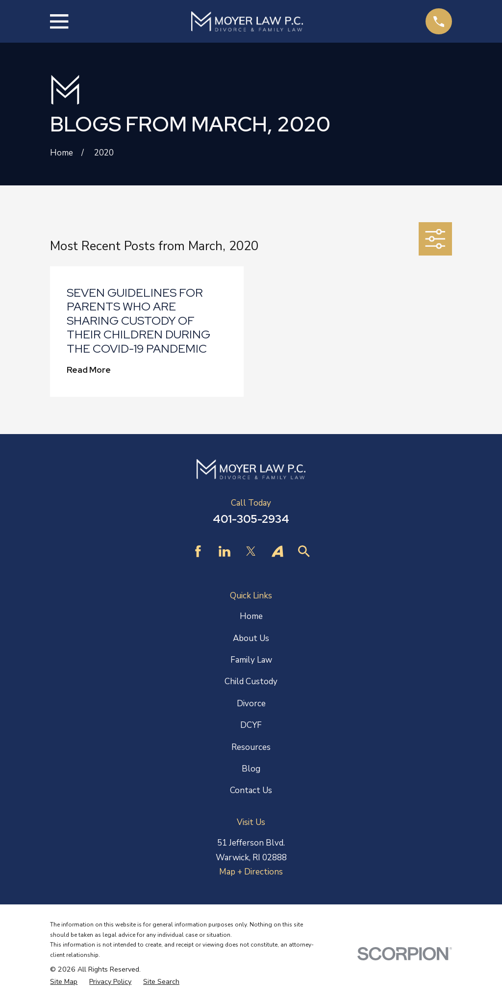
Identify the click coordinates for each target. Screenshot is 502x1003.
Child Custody (251, 681)
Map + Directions (251, 871)
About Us (251, 638)
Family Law (251, 660)
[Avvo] (277, 551)
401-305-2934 (251, 519)
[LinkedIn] (224, 551)
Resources (251, 747)
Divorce (251, 703)
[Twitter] (251, 551)
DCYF (251, 725)
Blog (251, 768)
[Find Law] (304, 551)
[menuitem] (63, 982)
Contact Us (251, 790)
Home (251, 616)
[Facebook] (198, 551)
